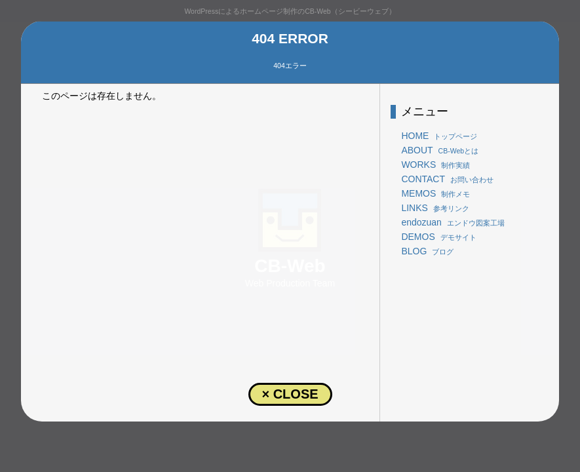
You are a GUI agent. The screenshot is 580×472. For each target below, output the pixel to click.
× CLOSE (289, 394)
